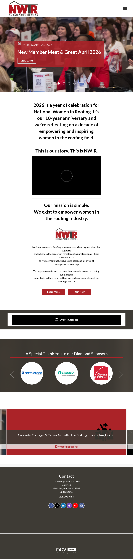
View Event (27, 60)
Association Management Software (67, 550)
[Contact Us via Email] (82, 505)
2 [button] (64, 83)
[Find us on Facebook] (51, 505)
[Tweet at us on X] (57, 505)
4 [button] (74, 83)
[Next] (121, 375)
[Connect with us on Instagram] (69, 505)
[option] (31, 373)
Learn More (53, 291)
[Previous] (12, 375)
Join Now (80, 291)
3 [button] (69, 83)
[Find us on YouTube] (75, 505)
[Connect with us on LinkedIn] (63, 505)
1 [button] (59, 83)
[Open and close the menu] (87, 8)
